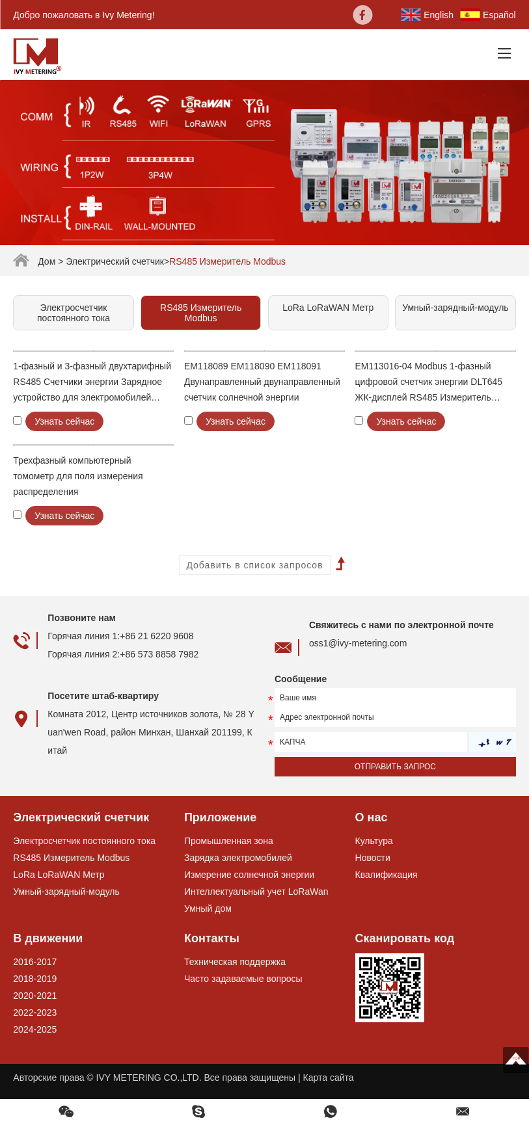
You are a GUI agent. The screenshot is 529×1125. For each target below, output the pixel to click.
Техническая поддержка (235, 962)
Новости (372, 858)
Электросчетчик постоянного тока (73, 312)
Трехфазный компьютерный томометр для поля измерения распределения (77, 476)
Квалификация (386, 874)
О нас (371, 817)
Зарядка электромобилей (238, 858)
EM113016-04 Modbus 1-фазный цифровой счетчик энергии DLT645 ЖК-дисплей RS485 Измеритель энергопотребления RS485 (428, 383)
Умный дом (208, 908)
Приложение (220, 817)
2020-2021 (35, 995)
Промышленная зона (228, 841)
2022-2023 (35, 1012)
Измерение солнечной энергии (249, 874)
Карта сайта (328, 1077)
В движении (48, 938)
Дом (46, 261)
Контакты (211, 938)
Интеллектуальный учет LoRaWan (256, 891)
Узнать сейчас (64, 421)
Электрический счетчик (115, 261)
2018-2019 (35, 978)
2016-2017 (35, 962)
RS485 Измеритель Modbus (227, 261)
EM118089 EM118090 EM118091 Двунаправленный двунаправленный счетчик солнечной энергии (262, 382)
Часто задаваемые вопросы (243, 978)
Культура (374, 841)
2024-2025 (35, 1029)
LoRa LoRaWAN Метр (327, 307)
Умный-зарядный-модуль (455, 307)
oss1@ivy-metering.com (358, 643)
